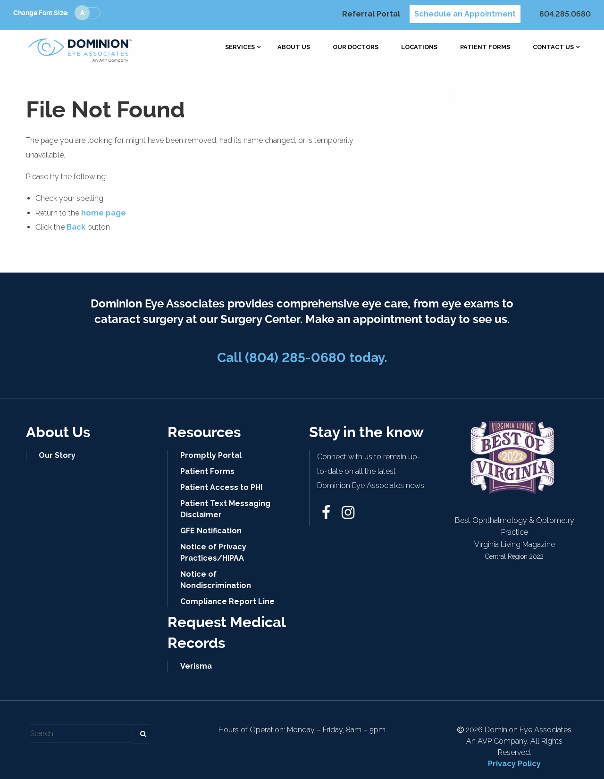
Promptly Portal (211, 455)
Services (240, 47)
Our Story (57, 455)
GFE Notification (211, 530)
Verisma (196, 666)
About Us (293, 47)
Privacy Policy (514, 763)
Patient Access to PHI (221, 487)
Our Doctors (355, 47)
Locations (419, 47)
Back (76, 227)
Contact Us (553, 47)
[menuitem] (240, 47)
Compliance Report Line (227, 601)
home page (103, 212)
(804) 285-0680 (295, 357)
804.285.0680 (565, 13)
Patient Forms (485, 47)
